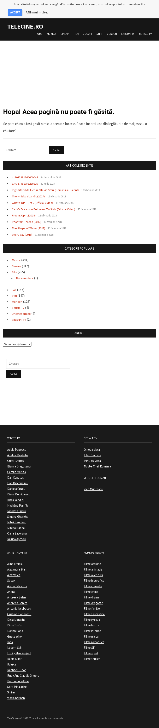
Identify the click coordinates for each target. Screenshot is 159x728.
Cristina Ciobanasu (19, 614)
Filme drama (91, 597)
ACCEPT (15, 12)
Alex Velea (13, 575)
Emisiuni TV (128, 34)
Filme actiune (92, 564)
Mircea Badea (16, 528)
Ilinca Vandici (15, 500)
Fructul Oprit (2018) (26, 216)
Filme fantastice (94, 614)
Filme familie (92, 609)
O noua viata (92, 450)
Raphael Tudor (16, 670)
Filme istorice (92, 631)
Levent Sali (14, 648)
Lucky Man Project (19, 653)
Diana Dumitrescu (18, 494)
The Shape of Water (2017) (30, 228)
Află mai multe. (37, 12)
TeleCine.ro (25, 26)
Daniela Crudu (16, 489)
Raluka (11, 665)
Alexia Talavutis (17, 586)
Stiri (99, 34)
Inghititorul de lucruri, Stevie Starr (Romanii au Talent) (50, 190)
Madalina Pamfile (18, 506)
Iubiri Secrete (92, 455)
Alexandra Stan (16, 570)
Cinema (64, 34)
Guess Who (14, 637)
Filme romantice (94, 642)
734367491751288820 (27, 184)
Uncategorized (22, 314)
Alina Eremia (15, 564)
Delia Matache (16, 620)
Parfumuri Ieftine (18, 681)
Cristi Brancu (15, 461)
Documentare (25, 278)
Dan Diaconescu (17, 483)
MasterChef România (97, 467)
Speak (11, 581)
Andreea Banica (17, 603)
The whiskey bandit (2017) (30, 196)
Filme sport (91, 653)
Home (39, 34)
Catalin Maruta (16, 472)
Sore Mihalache (17, 687)
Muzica (51, 34)
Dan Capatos (15, 478)
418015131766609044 (27, 177)
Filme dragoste (93, 603)
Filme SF (89, 648)
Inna (10, 642)
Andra (11, 592)
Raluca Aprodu (16, 539)
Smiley (11, 692)
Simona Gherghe (17, 517)
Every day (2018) (23, 235)
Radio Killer (14, 659)
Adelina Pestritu (17, 455)
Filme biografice (94, 581)
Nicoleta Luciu (16, 511)
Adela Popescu (16, 450)
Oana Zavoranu (17, 534)
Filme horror (91, 625)
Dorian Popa (15, 631)
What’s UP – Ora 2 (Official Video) (35, 203)
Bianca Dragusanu (19, 467)
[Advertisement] (79, 70)
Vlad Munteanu (93, 489)
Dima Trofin (14, 625)
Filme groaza (92, 620)
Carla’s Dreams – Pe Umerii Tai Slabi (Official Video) (47, 209)
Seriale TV (145, 34)
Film (76, 34)
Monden (112, 34)
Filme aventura (93, 575)
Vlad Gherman (16, 698)
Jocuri (87, 34)
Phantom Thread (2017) (29, 222)
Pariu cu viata (92, 461)
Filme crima (91, 592)
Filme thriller (92, 659)
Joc (14, 290)
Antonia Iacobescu (19, 609)
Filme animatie (93, 570)
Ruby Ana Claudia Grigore (23, 676)
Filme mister (92, 637)
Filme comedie (93, 586)
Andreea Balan (16, 597)
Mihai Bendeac (16, 522)
